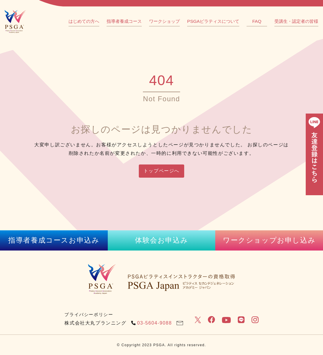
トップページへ (161, 170)
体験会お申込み (161, 240)
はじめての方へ (84, 21)
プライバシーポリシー (88, 314)
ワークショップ (164, 21)
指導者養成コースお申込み (53, 240)
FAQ (257, 21)
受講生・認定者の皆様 (296, 21)
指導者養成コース (124, 21)
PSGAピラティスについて (213, 21)
